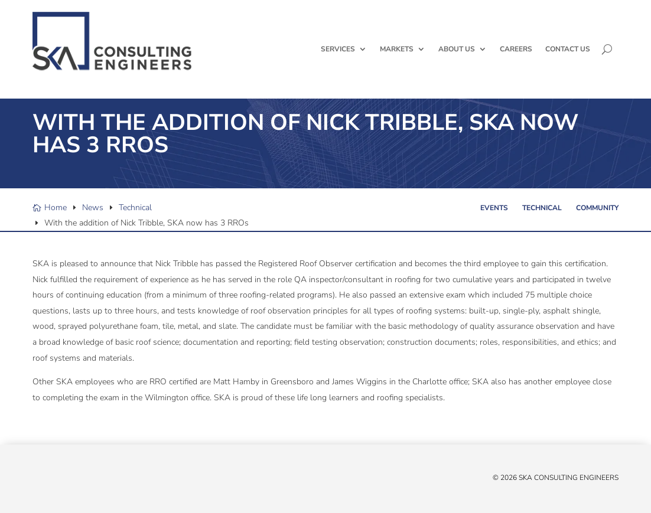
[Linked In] (62, 480)
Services (338, 49)
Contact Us (567, 49)
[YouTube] (74, 480)
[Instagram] (86, 480)
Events (494, 208)
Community (597, 208)
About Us (456, 49)
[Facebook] (50, 480)
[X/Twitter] (38, 480)
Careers (516, 49)
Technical (542, 208)
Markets (397, 49)
